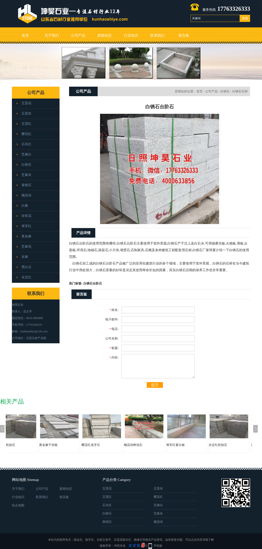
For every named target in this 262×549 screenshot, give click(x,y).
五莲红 (26, 123)
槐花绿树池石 (147, 445)
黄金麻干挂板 (62, 445)
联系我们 (157, 35)
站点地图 (18, 505)
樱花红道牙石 (105, 445)
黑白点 (26, 267)
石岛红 (26, 144)
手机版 (158, 545)
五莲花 (26, 103)
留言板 (183, 35)
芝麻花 (26, 246)
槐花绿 (26, 195)
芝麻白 (26, 154)
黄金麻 (26, 236)
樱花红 (26, 134)
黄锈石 (26, 185)
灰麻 (24, 257)
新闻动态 (104, 35)
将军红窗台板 (190, 445)
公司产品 (78, 35)
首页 (25, 35)
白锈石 (26, 164)
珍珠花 (26, 216)
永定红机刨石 (20, 445)
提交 (155, 385)
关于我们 (52, 35)
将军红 (26, 226)
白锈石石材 (240, 91)
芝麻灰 (26, 175)
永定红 (26, 277)
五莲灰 (26, 113)
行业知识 (131, 35)
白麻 (24, 205)
